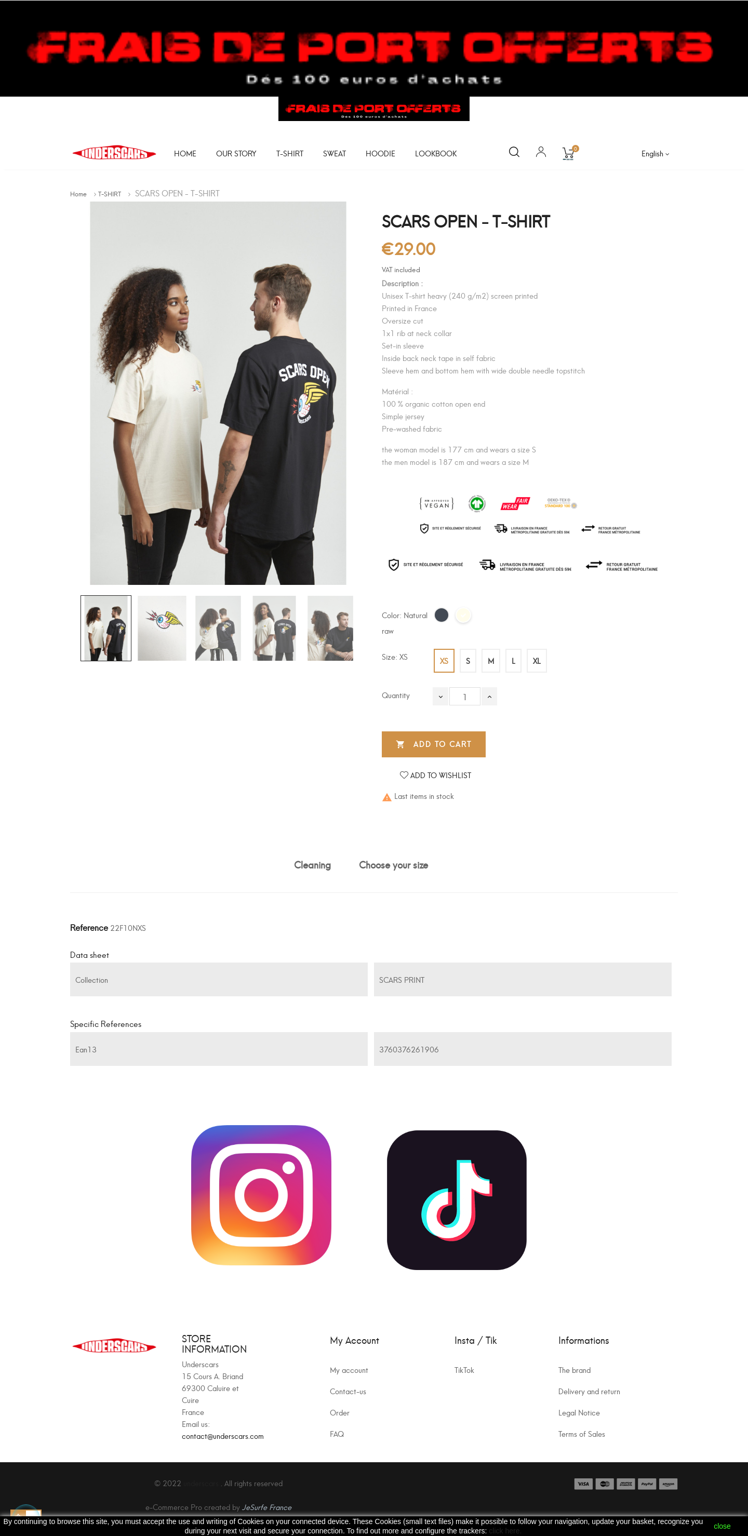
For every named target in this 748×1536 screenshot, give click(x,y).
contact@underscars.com (223, 1435)
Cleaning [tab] (312, 864)
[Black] (442, 618)
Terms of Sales (581, 1433)
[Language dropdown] (655, 153)
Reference (89, 926)
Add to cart (434, 744)
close (722, 1526)
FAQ (337, 1433)
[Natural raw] (464, 618)
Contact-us (348, 1391)
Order (340, 1412)
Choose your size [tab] (393, 864)
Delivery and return (589, 1391)
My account (349, 1369)
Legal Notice (579, 1412)
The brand (574, 1369)
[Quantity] (464, 696)
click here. (505, 1531)
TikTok (464, 1369)
